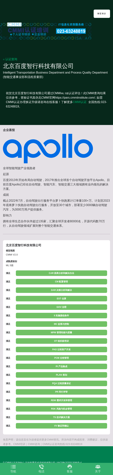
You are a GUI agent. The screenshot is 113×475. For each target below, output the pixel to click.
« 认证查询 (10, 59)
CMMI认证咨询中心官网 (21, 13)
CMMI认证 (80, 102)
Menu (102, 13)
